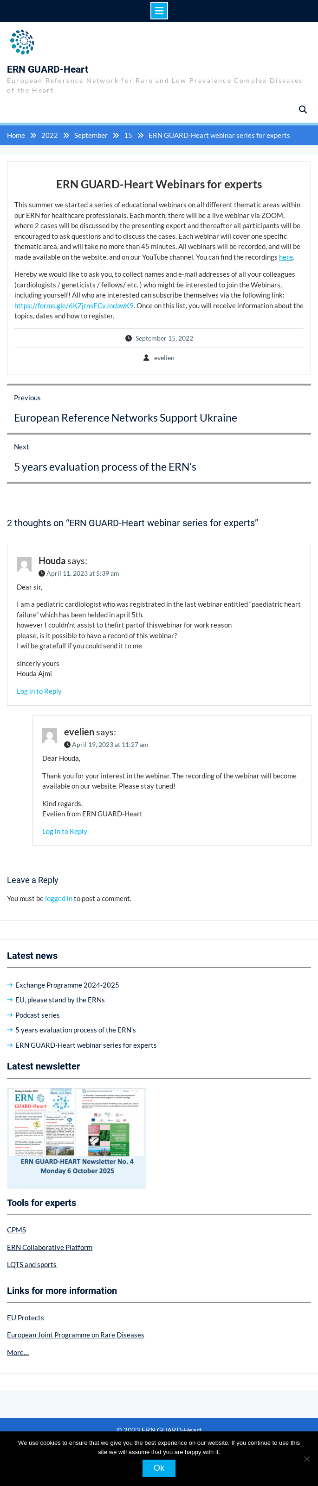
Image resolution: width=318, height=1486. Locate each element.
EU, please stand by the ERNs (60, 999)
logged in (58, 898)
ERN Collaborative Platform (49, 1247)
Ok (159, 1468)
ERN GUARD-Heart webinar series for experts (86, 1045)
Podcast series (37, 1015)
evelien (164, 357)
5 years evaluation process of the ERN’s (75, 1030)
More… (18, 1352)
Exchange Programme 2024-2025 (67, 985)
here (286, 257)
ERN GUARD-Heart (47, 69)
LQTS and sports (32, 1264)
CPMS (16, 1229)
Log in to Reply (39, 691)
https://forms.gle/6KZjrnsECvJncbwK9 (74, 305)
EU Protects (25, 1317)
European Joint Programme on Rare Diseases (75, 1335)
